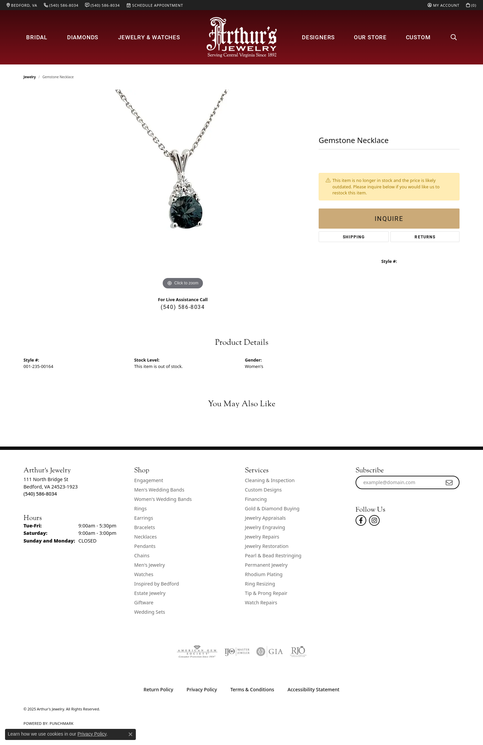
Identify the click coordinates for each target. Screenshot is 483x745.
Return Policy (158, 689)
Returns (425, 236)
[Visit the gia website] (269, 651)
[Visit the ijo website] (237, 651)
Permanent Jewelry (266, 565)
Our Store (370, 37)
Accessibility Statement (313, 689)
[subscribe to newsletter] (449, 482)
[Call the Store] (40, 494)
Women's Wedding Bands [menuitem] (163, 499)
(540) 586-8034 (183, 306)
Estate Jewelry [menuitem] (149, 593)
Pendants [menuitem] (145, 546)
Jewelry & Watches (149, 37)
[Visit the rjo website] (298, 651)
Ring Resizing (260, 583)
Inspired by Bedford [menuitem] (156, 583)
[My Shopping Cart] (471, 5)
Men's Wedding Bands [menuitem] (159, 489)
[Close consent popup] (130, 734)
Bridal (36, 37)
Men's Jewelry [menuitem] (149, 565)
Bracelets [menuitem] (144, 527)
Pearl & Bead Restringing (273, 555)
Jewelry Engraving (265, 527)
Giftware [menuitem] (144, 602)
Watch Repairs (261, 602)
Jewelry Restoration (266, 546)
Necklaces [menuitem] (145, 536)
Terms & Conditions (252, 689)
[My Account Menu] (443, 5)
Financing (256, 499)
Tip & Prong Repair (266, 593)
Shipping (354, 236)
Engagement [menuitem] (148, 480)
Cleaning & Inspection (269, 480)
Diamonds (82, 37)
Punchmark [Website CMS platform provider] (61, 723)
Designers (318, 37)
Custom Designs (263, 489)
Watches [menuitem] (143, 574)
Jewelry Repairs (262, 536)
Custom (418, 37)
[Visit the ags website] (197, 651)
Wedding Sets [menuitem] (149, 612)
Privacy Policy (201, 689)
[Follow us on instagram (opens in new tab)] (374, 520)
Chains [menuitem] (142, 555)
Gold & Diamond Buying (272, 508)
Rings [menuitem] (140, 508)
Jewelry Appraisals (265, 518)
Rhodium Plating (263, 574)
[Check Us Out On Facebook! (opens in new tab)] (361, 520)
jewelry (29, 77)
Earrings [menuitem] (143, 518)
